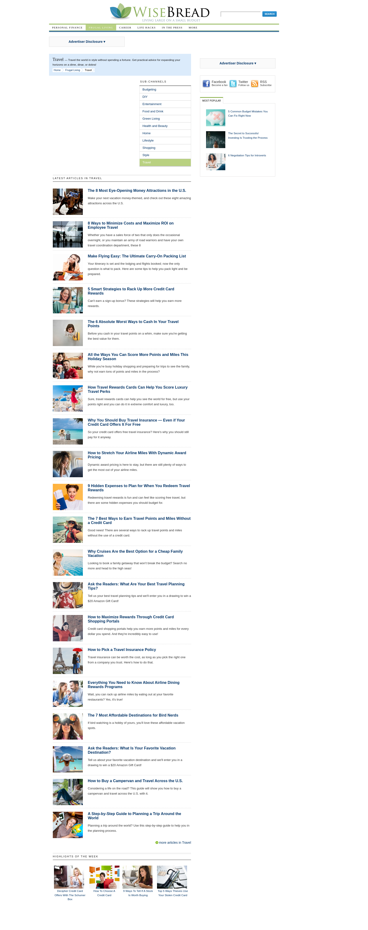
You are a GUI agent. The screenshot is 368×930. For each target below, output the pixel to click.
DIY (145, 97)
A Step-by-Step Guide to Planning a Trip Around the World (134, 816)
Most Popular (211, 100)
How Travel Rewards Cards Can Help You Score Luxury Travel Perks (138, 389)
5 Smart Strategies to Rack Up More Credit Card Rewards (131, 291)
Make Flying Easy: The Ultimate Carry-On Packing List (137, 256)
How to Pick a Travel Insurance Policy (122, 649)
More (193, 27)
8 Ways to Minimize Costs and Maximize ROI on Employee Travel (131, 225)
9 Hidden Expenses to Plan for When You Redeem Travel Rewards (139, 488)
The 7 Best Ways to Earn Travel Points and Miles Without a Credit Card (139, 520)
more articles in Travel (175, 842)
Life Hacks (147, 27)
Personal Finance (67, 27)
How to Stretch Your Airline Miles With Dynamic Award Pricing (137, 455)
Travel (146, 162)
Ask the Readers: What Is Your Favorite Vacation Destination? (132, 750)
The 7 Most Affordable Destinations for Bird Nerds (133, 715)
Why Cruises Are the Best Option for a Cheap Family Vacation (135, 553)
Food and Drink (152, 111)
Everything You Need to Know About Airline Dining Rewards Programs (134, 684)
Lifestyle (148, 140)
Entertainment (151, 104)
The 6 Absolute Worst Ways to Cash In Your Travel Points (133, 323)
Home (57, 70)
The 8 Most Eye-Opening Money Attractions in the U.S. (137, 190)
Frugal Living (101, 27)
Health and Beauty (155, 126)
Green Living (151, 118)
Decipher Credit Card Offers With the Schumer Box (70, 895)
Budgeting (149, 89)
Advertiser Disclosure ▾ (87, 41)
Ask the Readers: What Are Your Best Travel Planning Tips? (136, 586)
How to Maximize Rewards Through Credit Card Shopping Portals (131, 619)
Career (125, 27)
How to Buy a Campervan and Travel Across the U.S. (135, 781)
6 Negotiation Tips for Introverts (247, 155)
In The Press (172, 27)
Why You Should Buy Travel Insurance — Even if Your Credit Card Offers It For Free (136, 422)
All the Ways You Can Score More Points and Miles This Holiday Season (138, 356)
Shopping (148, 148)
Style (145, 155)
